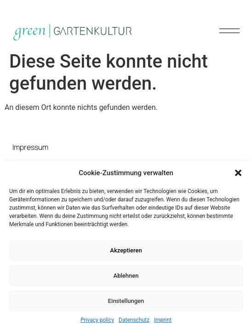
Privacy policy (97, 320)
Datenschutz (134, 320)
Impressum (30, 147)
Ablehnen (126, 275)
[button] (238, 172)
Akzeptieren (126, 250)
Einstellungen (126, 300)
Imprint (163, 320)
